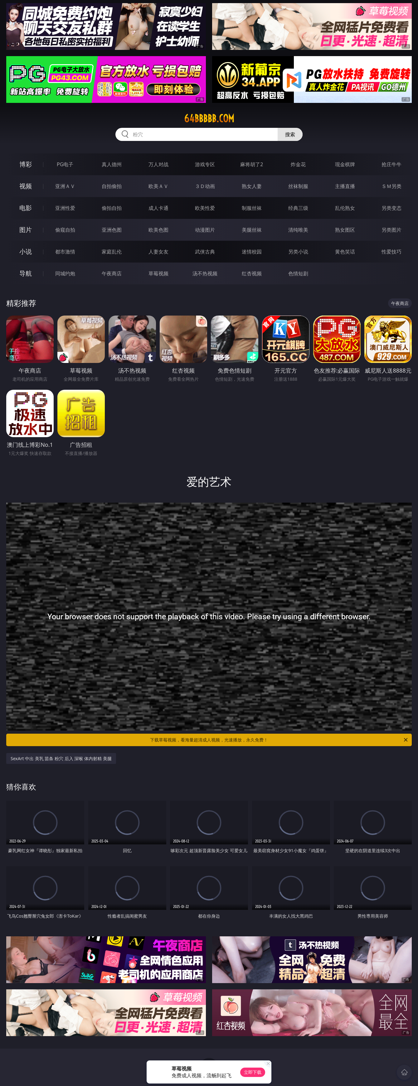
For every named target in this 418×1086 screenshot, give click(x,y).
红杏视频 (252, 273)
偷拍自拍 (112, 208)
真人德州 (112, 164)
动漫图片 (205, 229)
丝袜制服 (298, 186)
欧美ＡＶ (158, 186)
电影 (25, 208)
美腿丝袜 (252, 229)
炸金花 (298, 164)
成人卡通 (158, 208)
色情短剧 (298, 273)
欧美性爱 (205, 208)
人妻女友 (158, 251)
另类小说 (298, 251)
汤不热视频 (204, 273)
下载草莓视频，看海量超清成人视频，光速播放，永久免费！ (279, 740)
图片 (25, 229)
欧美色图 (158, 229)
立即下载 (252, 1072)
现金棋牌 (345, 164)
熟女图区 (345, 229)
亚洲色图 (112, 229)
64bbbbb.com (209, 118)
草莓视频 (158, 273)
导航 (25, 273)
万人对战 (158, 164)
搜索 (290, 134)
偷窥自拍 (65, 229)
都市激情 (65, 251)
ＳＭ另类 (391, 186)
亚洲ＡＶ (65, 186)
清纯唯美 (298, 229)
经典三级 (298, 208)
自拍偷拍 (112, 186)
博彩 (25, 164)
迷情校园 (252, 251)
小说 (25, 251)
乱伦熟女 (345, 208)
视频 (25, 186)
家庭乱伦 (112, 251)
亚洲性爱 (65, 208)
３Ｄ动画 (205, 186)
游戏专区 (205, 164)
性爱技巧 (391, 251)
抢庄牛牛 (391, 164)
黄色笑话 (345, 251)
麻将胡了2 (251, 164)
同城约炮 (65, 273)
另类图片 (391, 229)
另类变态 (391, 208)
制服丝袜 (252, 208)
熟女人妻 (252, 186)
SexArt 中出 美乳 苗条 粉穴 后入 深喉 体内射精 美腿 (61, 758)
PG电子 (65, 164)
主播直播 (345, 186)
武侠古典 (205, 251)
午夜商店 (112, 273)
